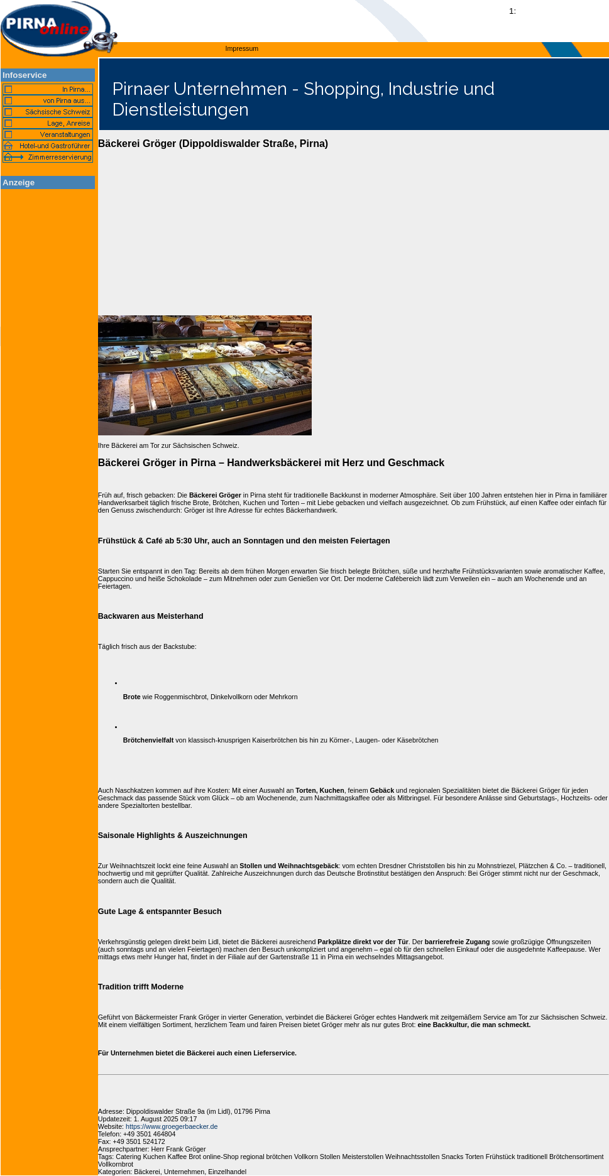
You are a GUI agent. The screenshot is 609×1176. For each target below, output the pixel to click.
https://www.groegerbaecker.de (171, 1126)
